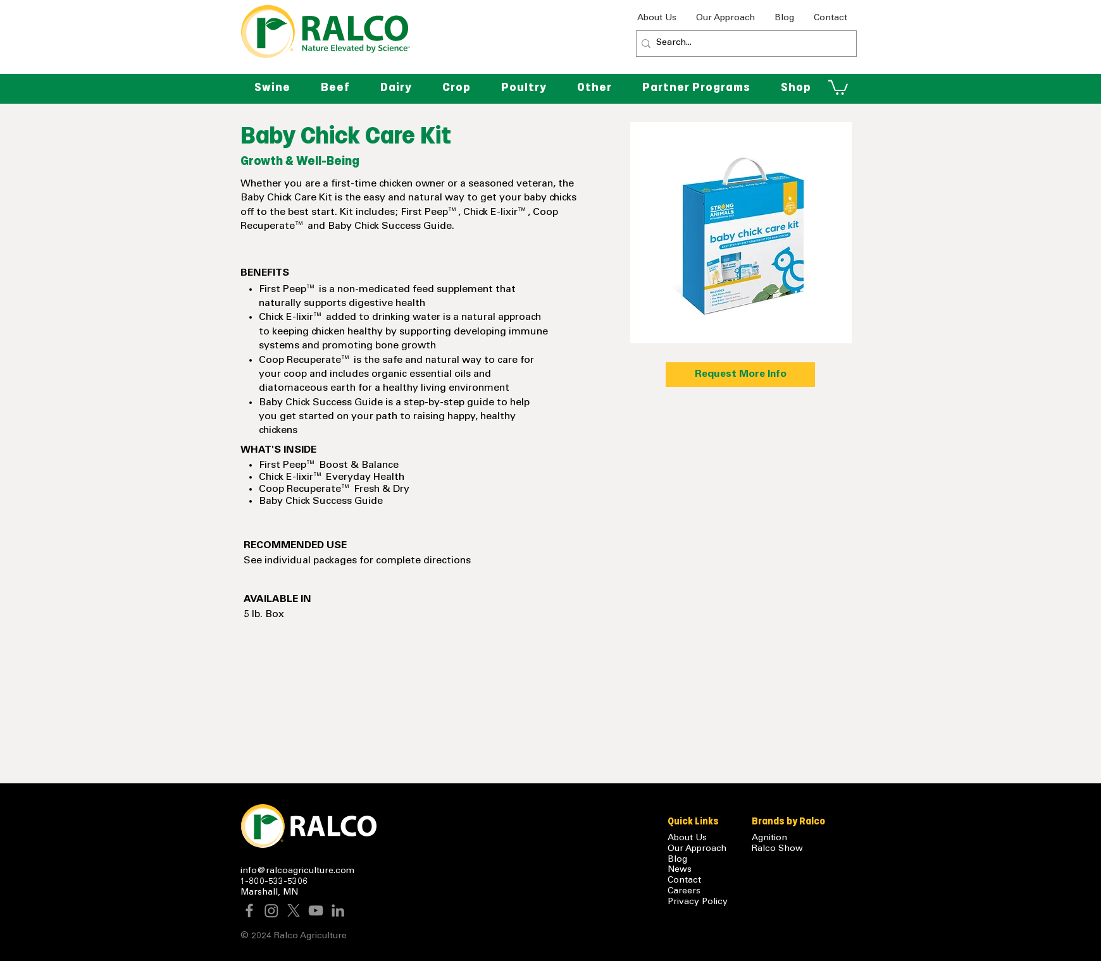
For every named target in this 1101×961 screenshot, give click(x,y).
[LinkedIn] (338, 910)
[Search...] (743, 43)
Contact (684, 880)
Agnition (769, 838)
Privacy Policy (698, 902)
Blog (677, 859)
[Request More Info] (740, 374)
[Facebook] (249, 910)
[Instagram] (271, 910)
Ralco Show (777, 849)
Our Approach (697, 849)
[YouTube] (316, 910)
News (680, 870)
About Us (687, 838)
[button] (594, 87)
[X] (293, 910)
